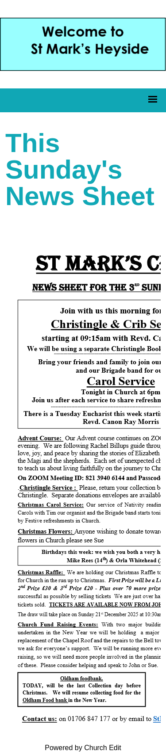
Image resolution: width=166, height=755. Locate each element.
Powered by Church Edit (83, 747)
